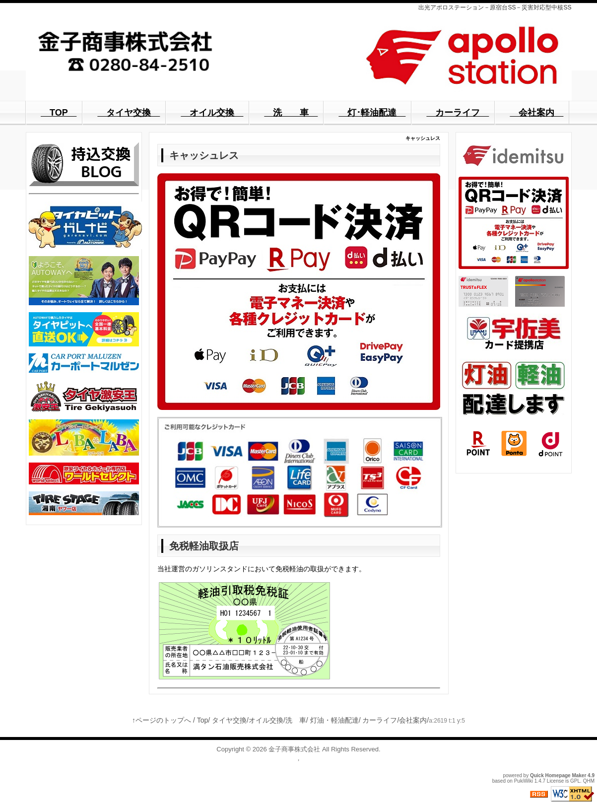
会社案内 (413, 720)
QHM (589, 781)
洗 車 (295, 720)
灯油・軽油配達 (334, 720)
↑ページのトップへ (161, 720)
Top (202, 720)
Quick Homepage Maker (558, 775)
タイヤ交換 (229, 720)
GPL (575, 781)
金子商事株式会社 (294, 749)
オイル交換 (266, 720)
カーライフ (379, 720)
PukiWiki (523, 781)
